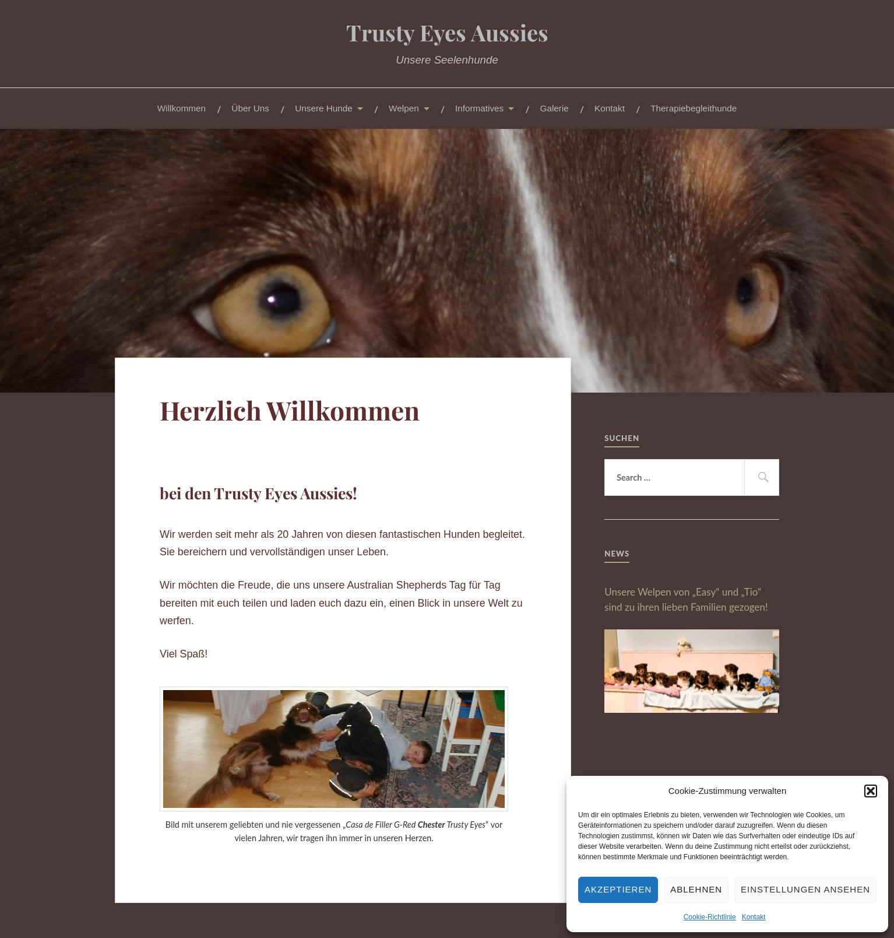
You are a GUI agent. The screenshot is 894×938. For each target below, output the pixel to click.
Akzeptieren (618, 889)
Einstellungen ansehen (805, 889)
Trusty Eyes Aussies (447, 32)
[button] (871, 791)
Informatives (479, 108)
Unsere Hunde (324, 108)
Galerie (554, 108)
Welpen (404, 108)
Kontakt (754, 917)
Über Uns (250, 108)
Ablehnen (696, 889)
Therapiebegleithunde (693, 108)
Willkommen (181, 108)
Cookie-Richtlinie (710, 917)
